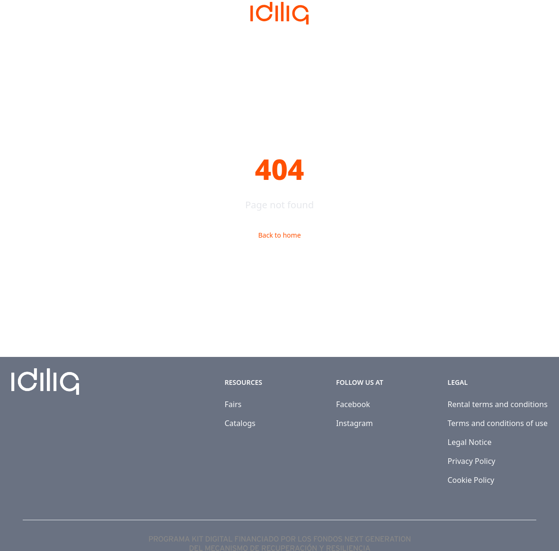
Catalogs (240, 423)
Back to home (279, 235)
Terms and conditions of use (498, 423)
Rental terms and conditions (498, 404)
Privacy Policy (472, 461)
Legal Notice (470, 442)
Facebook (353, 404)
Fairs (233, 404)
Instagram (354, 423)
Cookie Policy (471, 480)
